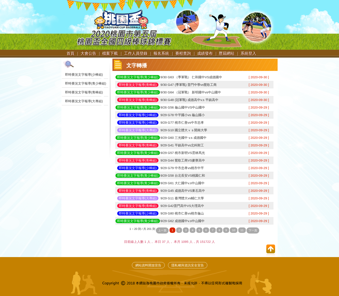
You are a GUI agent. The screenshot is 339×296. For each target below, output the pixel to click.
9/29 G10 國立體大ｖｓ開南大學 (183, 130)
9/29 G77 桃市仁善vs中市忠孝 (182, 122)
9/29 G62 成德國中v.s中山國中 (182, 221)
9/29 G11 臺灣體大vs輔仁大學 (182, 198)
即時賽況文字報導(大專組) (84, 101)
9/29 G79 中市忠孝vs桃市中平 (182, 168)
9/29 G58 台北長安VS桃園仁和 (182, 175)
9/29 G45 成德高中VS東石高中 (182, 190)
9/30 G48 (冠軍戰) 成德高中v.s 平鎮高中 (189, 100)
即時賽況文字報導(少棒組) (84, 74)
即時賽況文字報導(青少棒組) (85, 83)
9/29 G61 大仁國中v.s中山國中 (182, 183)
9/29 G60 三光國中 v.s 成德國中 (183, 137)
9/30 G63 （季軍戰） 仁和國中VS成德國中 (191, 77)
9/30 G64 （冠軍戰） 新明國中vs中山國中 (190, 92)
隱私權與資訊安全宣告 (187, 265)
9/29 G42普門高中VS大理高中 (182, 206)
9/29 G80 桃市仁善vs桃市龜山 (182, 213)
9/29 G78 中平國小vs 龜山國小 (182, 115)
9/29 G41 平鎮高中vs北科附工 (182, 145)
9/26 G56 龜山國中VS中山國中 (182, 107)
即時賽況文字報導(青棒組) (84, 92)
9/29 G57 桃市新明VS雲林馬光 (182, 153)
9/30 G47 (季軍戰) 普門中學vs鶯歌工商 (188, 84)
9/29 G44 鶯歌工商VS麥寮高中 (182, 160)
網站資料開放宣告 (148, 265)
